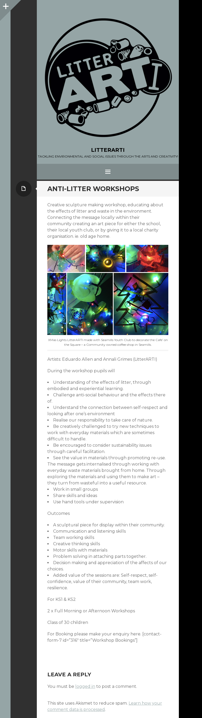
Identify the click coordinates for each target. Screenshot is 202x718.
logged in (85, 686)
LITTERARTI (108, 150)
